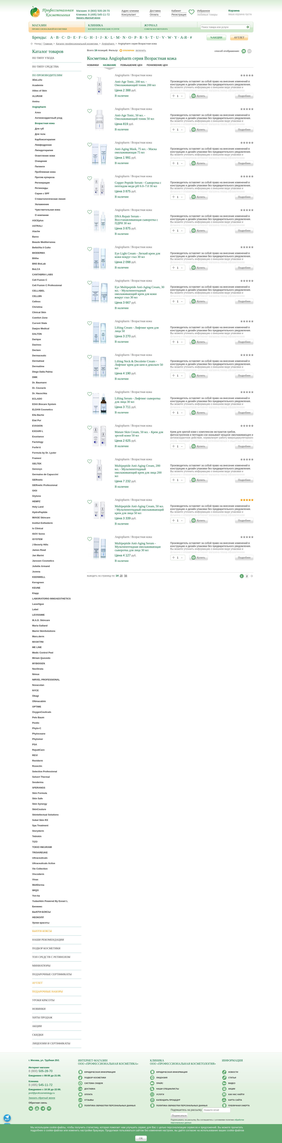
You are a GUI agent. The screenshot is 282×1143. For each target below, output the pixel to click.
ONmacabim (39, 701)
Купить (201, 95)
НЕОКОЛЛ (38, 917)
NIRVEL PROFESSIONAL (46, 679)
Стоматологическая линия (50, 199)
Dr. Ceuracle (39, 388)
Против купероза (44, 177)
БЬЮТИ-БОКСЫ (41, 912)
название (109, 65)
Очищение (41, 161)
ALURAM (37, 96)
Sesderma (37, 782)
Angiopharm (122, 75)
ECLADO (37, 398)
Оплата (154, 14)
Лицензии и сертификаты (51, 1043)
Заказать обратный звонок (88, 18)
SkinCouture (39, 809)
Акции (37, 1026)
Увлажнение (42, 204)
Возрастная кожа (44, 123)
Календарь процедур (168, 1100)
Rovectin (37, 766)
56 (125, 575)
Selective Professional (44, 771)
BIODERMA (38, 253)
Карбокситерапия (45, 139)
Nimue (35, 674)
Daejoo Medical (40, 328)
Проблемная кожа (45, 172)
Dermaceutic (39, 355)
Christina (37, 307)
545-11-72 (41, 1085)
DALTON (37, 334)
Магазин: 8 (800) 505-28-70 (93, 10)
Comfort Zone (39, 317)
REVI (35, 755)
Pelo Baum (38, 717)
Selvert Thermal (41, 777)
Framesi (36, 458)
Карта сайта (235, 1100)
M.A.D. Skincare (41, 620)
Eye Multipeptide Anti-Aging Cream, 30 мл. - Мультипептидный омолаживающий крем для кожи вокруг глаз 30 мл (139, 292)
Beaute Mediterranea (43, 242)
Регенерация (42, 182)
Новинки (93, 65)
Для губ (39, 128)
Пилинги (40, 166)
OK (141, 1138)
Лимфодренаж (43, 145)
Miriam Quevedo (41, 658)
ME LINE (37, 647)
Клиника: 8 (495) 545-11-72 (93, 14)
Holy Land (38, 506)
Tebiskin (37, 836)
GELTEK (37, 463)
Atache (36, 231)
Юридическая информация (99, 1072)
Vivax (35, 879)
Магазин (57, 27)
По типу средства (45, 66)
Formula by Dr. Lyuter (44, 452)
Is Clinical (37, 528)
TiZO (34, 841)
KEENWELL (38, 577)
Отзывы (89, 1100)
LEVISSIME (38, 614)
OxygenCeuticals (41, 712)
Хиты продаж (42, 1017)
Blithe (35, 258)
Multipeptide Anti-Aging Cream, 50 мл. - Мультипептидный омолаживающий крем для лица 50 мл (139, 510)
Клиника (113, 27)
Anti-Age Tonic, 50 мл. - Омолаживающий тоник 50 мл (134, 117)
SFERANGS (38, 787)
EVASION (37, 425)
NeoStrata (37, 668)
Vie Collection (40, 868)
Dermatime (38, 366)
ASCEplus (38, 220)
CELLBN (37, 296)
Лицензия (161, 1078)
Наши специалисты (167, 1089)
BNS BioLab (39, 263)
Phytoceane (38, 733)
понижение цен (157, 65)
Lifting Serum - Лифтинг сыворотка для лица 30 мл (137, 400)
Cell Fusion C (39, 280)
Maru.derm (38, 636)
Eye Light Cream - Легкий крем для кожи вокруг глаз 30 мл (137, 255)
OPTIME (36, 706)
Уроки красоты (40, 922)
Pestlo (35, 722)
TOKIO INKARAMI (42, 847)
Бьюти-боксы (42, 931)
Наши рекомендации (48, 939)
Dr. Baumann (39, 382)
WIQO (35, 890)
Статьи (232, 1078)
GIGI (34, 490)
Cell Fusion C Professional (47, 285)
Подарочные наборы (47, 991)
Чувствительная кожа (47, 209)
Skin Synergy (39, 804)
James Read (39, 550)
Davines (36, 344)
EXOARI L (37, 431)
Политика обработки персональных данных (110, 1105)
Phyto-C (36, 728)
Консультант (129, 14)
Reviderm (37, 760)
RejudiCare (38, 749)
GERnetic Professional (44, 485)
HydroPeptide (39, 512)
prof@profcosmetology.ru (42, 1093)
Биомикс (37, 906)
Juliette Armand (41, 566)
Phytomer (37, 739)
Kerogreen (38, 582)
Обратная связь (38, 1102)
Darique (36, 339)
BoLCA (36, 269)
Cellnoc (36, 301)
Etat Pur (36, 420)
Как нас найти (236, 1094)
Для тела (40, 134)
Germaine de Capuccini (45, 474)
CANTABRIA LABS (42, 274)
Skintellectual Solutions (45, 814)
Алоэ (38, 112)
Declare (36, 350)
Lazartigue (38, 604)
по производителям (47, 75)
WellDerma (38, 885)
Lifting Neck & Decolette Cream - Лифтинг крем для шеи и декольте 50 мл (139, 365)
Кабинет (176, 10)
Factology (37, 442)
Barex (35, 236)
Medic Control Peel (42, 652)
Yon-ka (36, 895)
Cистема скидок (93, 1083)
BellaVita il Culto (41, 247)
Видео (231, 1083)
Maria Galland (39, 625)
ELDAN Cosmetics (42, 409)
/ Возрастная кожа (141, 75)
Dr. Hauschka (39, 393)
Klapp (35, 593)
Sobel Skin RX (40, 820)
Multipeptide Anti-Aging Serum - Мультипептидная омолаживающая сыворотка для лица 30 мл (138, 547)
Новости (233, 1072)
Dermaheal (38, 361)
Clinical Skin (39, 312)
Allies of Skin (39, 90)
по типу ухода (43, 58)
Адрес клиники (130, 10)
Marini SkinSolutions (43, 631)
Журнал (169, 27)
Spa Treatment (40, 825)
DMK (35, 377)
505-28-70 (41, 1071)
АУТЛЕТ (239, 37)
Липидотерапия (44, 150)
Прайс (159, 1083)
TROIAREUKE (40, 852)
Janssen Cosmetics (43, 560)
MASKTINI (38, 641)
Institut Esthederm (42, 523)
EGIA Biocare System (44, 404)
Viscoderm (38, 874)
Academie (37, 85)
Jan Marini (38, 555)
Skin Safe (37, 798)
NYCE (35, 690)
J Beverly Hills (40, 544)
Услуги (160, 1094)
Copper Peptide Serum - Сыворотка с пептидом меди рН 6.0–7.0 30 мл (138, 184)
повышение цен (131, 65)
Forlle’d (36, 447)
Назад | (38, 43)
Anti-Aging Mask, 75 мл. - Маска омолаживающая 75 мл (136, 150)
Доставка (155, 10)
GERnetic (37, 479)
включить (141, 50)
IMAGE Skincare (41, 517)
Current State (39, 323)
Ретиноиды (41, 188)
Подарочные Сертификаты (52, 974)
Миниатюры (41, 965)
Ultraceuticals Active (43, 863)
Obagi (35, 695)
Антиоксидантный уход (48, 117)
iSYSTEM (37, 539)
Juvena (36, 571)
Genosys (37, 469)
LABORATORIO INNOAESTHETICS (51, 598)
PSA (34, 744)
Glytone (36, 496)
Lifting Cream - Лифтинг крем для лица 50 (137, 329)
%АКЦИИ (216, 37)
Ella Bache (38, 415)
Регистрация (179, 14)
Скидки (37, 1034)
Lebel (35, 609)
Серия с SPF (42, 193)
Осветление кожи (45, 155)
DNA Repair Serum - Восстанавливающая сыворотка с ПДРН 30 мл (136, 220)
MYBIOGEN (38, 663)
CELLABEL (38, 290)
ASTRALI (37, 226)
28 (121, 575)
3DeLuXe (37, 80)
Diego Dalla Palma (42, 371)
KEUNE (36, 587)
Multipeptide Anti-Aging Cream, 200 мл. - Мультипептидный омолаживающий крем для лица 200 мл (138, 471)
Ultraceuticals (39, 858)
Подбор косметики (46, 948)
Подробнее (244, 95)
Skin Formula (39, 793)
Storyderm (38, 831)
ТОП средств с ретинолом (51, 957)
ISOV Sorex (38, 533)
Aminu (35, 101)
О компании (42, 215)
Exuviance (38, 436)
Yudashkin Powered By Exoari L (50, 901)
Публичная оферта (239, 1105)
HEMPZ (36, 501)
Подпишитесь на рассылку (186, 1109)
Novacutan (38, 685)
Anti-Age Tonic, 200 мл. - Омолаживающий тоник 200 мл (135, 83)
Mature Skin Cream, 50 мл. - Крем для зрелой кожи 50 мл (139, 433)
